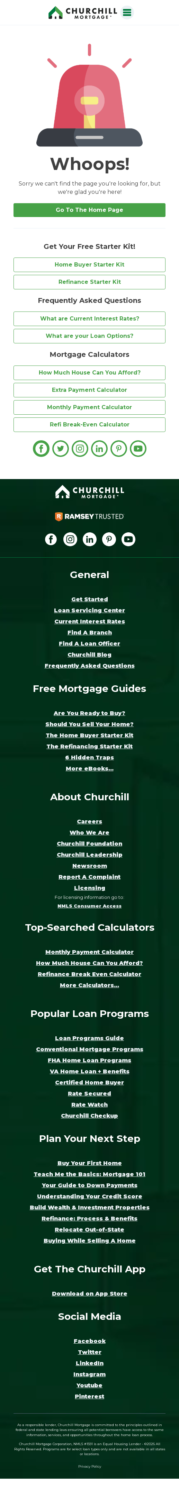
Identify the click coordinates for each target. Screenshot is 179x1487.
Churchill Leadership (90, 854)
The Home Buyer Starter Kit (89, 735)
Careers (89, 821)
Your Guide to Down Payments (89, 1185)
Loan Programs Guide (89, 1038)
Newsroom (89, 866)
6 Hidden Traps (89, 757)
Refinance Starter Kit (90, 282)
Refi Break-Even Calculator (89, 424)
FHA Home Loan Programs (89, 1060)
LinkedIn (90, 1363)
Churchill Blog (89, 654)
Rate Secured (89, 1093)
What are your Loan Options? (89, 336)
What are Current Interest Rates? (89, 318)
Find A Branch (90, 632)
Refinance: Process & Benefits (89, 1218)
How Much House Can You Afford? (90, 372)
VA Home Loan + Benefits (89, 1071)
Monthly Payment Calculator (89, 407)
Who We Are (89, 832)
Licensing (89, 888)
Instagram (89, 1374)
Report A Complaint (89, 877)
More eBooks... (90, 768)
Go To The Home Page (89, 210)
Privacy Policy (89, 1466)
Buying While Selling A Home (90, 1240)
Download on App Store (89, 1293)
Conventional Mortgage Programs (89, 1049)
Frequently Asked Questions (90, 666)
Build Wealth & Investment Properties (90, 1207)
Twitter (89, 1352)
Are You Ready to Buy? (89, 713)
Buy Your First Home (89, 1163)
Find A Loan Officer (89, 643)
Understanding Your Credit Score (89, 1196)
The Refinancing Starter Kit (89, 746)
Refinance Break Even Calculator (89, 974)
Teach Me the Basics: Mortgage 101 (89, 1174)
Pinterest (89, 1396)
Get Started (89, 599)
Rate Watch (89, 1104)
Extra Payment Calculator (89, 390)
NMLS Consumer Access (89, 906)
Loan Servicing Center (89, 610)
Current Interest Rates (89, 621)
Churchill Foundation (89, 843)
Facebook (90, 1341)
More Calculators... (89, 985)
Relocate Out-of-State (89, 1229)
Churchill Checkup (89, 1115)
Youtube (89, 1385)
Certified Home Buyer (89, 1082)
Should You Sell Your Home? (89, 724)
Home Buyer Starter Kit (89, 264)
